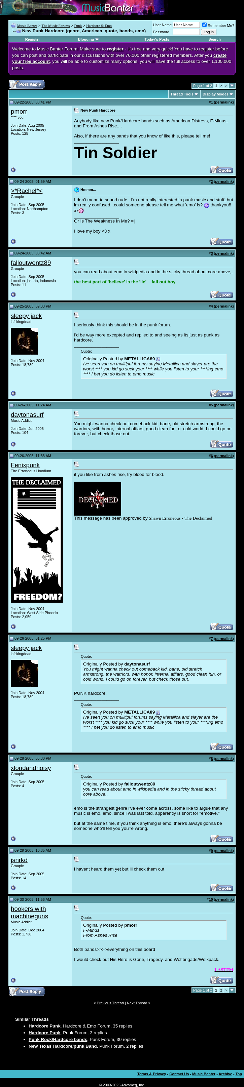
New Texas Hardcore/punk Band (63, 1046)
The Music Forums (55, 26)
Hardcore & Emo (99, 26)
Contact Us (179, 1074)
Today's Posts (157, 39)
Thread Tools (182, 94)
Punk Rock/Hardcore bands (58, 1039)
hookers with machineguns (29, 912)
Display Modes (216, 94)
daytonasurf (27, 414)
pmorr (19, 111)
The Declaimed (198, 518)
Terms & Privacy (151, 1074)
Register (32, 39)
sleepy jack (26, 315)
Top (239, 1074)
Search (214, 39)
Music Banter (27, 26)
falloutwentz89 (31, 262)
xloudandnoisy (31, 767)
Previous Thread (110, 1003)
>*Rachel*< (26, 190)
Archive (225, 1074)
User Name (162, 25)
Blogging (86, 39)
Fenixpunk (25, 465)
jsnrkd (19, 859)
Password (161, 32)
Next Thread (137, 1003)
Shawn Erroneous (164, 518)
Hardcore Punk (45, 1026)
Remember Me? (218, 26)
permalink (224, 102)
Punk (78, 26)
